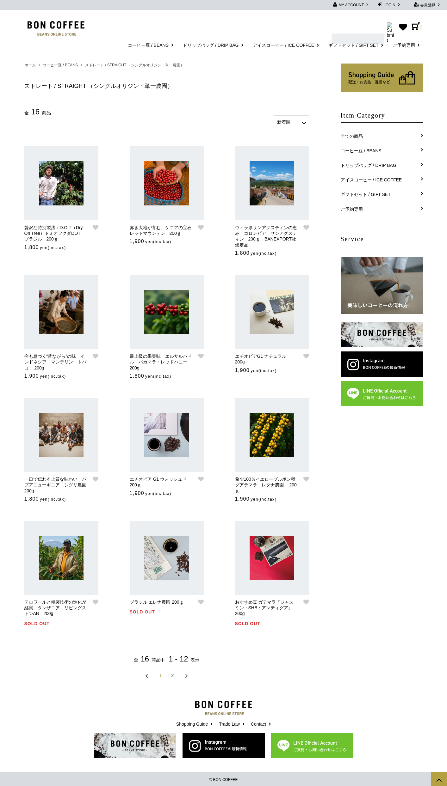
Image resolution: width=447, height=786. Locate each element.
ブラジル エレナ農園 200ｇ (157, 600)
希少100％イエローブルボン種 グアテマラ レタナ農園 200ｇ (266, 483)
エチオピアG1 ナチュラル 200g (263, 357)
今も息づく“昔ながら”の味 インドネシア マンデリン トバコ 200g (55, 360)
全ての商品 (352, 136)
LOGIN (389, 4)
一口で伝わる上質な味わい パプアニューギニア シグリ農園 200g (55, 483)
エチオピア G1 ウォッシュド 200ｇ (158, 480)
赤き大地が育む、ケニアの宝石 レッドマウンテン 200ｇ (161, 228)
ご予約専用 (404, 45)
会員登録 (428, 4)
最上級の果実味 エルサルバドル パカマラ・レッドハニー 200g (161, 360)
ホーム (30, 65)
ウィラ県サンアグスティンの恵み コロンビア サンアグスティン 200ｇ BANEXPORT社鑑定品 (266, 234)
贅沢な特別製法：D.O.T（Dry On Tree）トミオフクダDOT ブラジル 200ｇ (54, 231)
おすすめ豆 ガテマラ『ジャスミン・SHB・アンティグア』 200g (266, 606)
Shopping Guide (192, 722)
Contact (258, 722)
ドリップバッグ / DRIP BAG (211, 45)
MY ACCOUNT (351, 4)
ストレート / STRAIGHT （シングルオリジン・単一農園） (134, 65)
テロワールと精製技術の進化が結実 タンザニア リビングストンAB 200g (55, 606)
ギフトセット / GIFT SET (353, 45)
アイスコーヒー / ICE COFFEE (283, 45)
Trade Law (229, 722)
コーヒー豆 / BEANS (148, 45)
